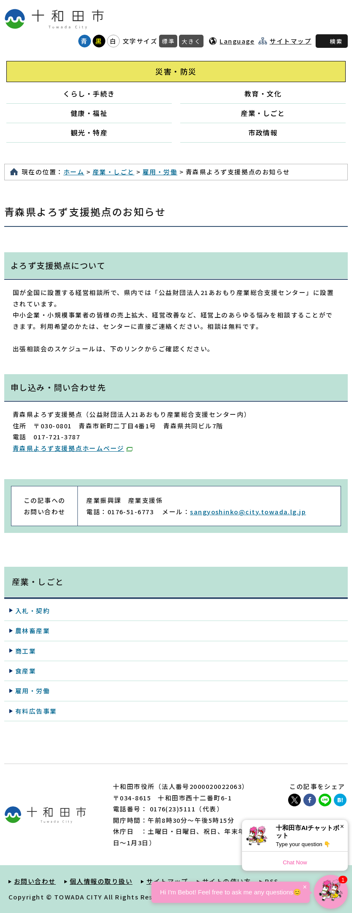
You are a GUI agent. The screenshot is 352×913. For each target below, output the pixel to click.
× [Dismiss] (342, 826)
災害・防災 (175, 71)
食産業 (25, 670)
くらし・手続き (89, 93)
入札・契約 (32, 610)
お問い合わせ (35, 881)
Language (237, 40)
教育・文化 (263, 93)
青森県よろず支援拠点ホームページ (72, 448)
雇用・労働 (160, 171)
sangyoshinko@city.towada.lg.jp (248, 511)
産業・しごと (263, 113)
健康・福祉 (89, 113)
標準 (168, 41)
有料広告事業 (36, 710)
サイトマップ (290, 41)
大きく (191, 41)
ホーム (73, 171)
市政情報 (263, 132)
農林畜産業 (32, 630)
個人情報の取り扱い (101, 881)
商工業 (25, 650)
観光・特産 (89, 132)
